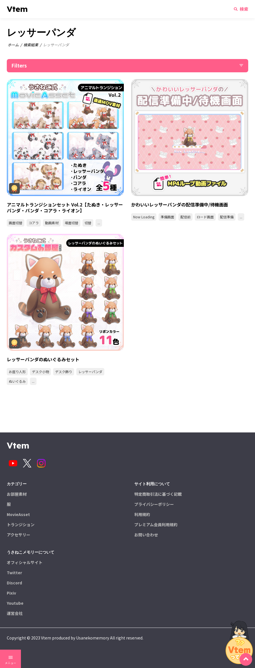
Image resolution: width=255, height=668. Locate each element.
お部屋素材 (17, 494)
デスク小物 (40, 371)
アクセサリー (18, 535)
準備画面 (167, 216)
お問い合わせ (146, 535)
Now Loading (143, 216)
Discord (14, 583)
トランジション (20, 524)
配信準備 (227, 216)
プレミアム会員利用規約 (156, 524)
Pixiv (11, 593)
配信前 (185, 216)
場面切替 (71, 222)
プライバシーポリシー (154, 504)
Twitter (14, 572)
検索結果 (30, 44)
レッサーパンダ (90, 371)
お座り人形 (17, 371)
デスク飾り (63, 371)
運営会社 (15, 613)
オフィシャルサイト (24, 562)
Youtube (15, 603)
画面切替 (15, 222)
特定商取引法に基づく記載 (158, 494)
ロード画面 (205, 216)
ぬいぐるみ (17, 381)
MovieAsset (18, 514)
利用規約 (142, 514)
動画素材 (52, 222)
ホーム (13, 44)
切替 (88, 222)
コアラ (34, 222)
